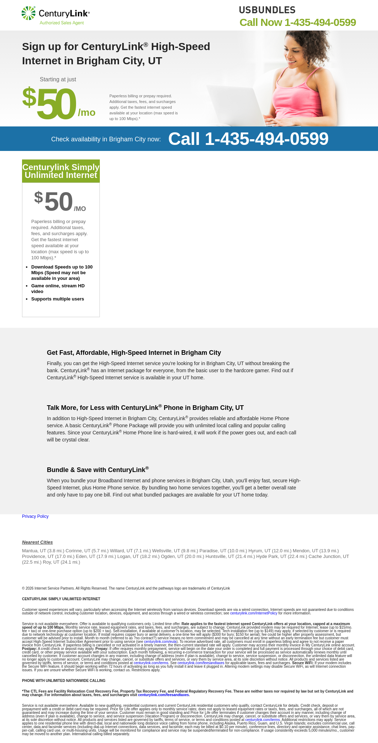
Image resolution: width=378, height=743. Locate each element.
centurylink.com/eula (160, 642)
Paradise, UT (213, 550)
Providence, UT (38, 556)
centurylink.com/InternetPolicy (253, 613)
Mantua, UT (34, 550)
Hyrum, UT (259, 550)
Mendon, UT (305, 550)
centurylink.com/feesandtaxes (201, 663)
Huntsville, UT (220, 556)
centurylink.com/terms (151, 663)
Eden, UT (86, 556)
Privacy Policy (35, 516)
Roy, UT (51, 562)
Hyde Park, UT (271, 556)
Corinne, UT (78, 550)
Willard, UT (121, 550)
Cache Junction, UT (329, 556)
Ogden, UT (172, 556)
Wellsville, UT (166, 550)
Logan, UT (128, 556)
